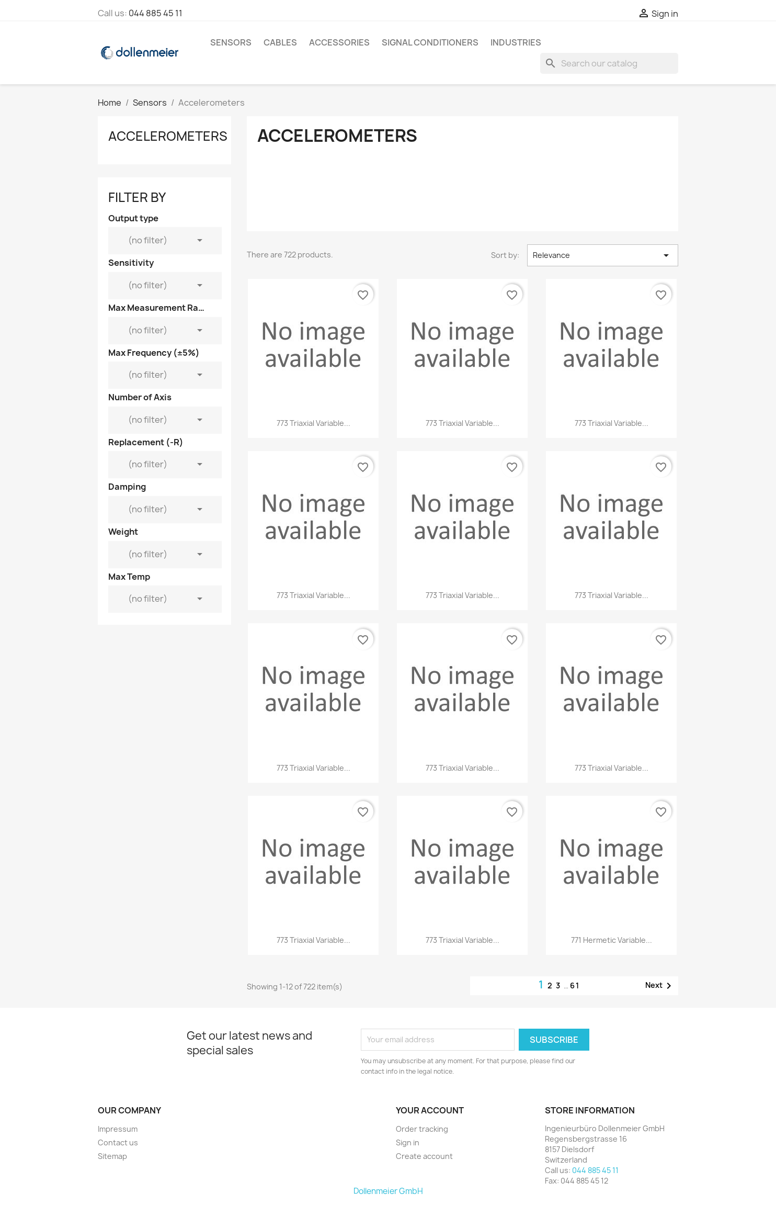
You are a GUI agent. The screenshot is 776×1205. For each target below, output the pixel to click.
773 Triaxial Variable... (313, 423)
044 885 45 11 (155, 13)
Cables (280, 42)
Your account (430, 1110)
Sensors (231, 42)
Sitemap (112, 1156)
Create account (424, 1156)
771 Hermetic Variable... (611, 940)
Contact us (118, 1142)
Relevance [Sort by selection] (602, 255)
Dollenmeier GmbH (388, 1191)
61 (575, 985)
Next (660, 985)
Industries (515, 42)
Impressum (118, 1129)
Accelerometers (167, 136)
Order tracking (422, 1129)
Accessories (339, 42)
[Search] (609, 63)
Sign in (407, 1142)
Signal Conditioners (430, 42)
